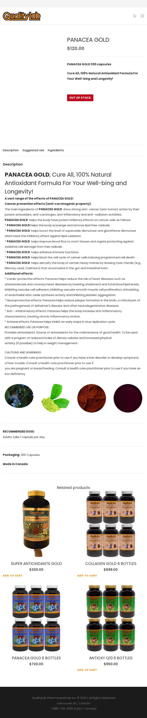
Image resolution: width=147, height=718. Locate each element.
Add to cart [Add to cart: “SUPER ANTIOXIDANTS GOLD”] (13, 575)
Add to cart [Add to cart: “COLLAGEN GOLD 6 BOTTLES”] (87, 575)
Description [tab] (11, 150)
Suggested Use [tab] (33, 150)
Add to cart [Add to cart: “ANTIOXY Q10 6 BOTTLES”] (87, 670)
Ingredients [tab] (56, 150)
